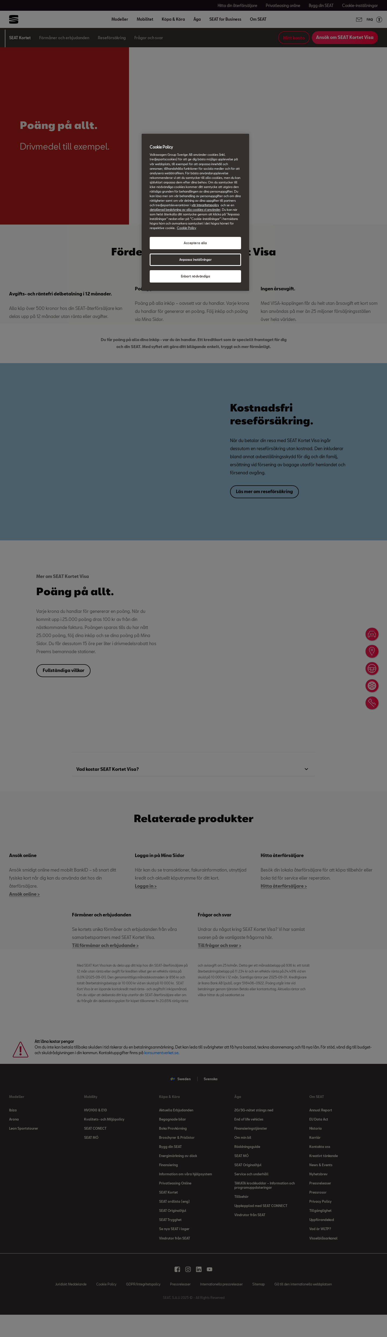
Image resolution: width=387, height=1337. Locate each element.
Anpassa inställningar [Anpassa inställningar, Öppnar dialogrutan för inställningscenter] (195, 259)
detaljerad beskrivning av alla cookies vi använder (185, 209)
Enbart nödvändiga (195, 276)
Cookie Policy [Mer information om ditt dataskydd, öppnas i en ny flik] (186, 228)
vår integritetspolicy (205, 205)
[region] (195, 212)
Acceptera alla (195, 243)
